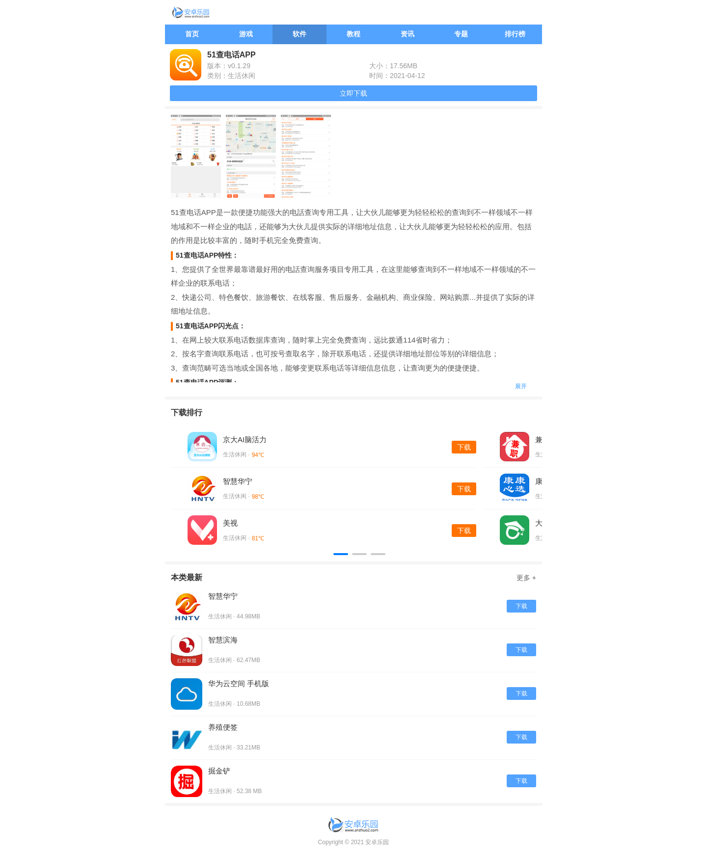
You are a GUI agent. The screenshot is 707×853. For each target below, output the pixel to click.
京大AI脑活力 (245, 439)
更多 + (526, 578)
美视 (230, 523)
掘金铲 (219, 771)
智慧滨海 (223, 640)
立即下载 (353, 93)
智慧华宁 (237, 481)
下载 (464, 447)
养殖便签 (223, 727)
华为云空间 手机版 (238, 683)
